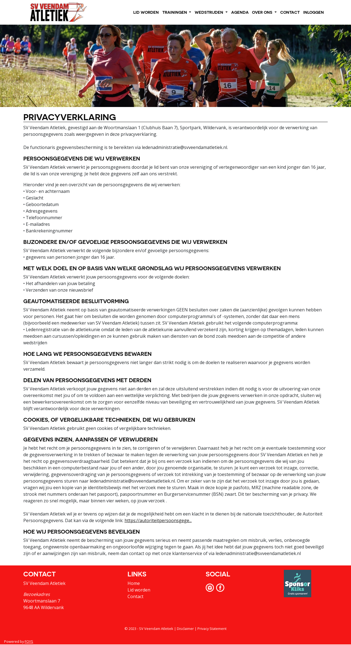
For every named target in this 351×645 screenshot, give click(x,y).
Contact (135, 596)
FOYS (29, 641)
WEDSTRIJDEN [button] (209, 12)
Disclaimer (185, 628)
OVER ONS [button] (262, 12)
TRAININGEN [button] (175, 12)
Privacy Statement (212, 628)
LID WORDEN (146, 12)
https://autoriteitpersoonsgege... (158, 520)
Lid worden (139, 590)
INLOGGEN (313, 12)
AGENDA (240, 12)
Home (134, 583)
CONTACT (290, 12)
